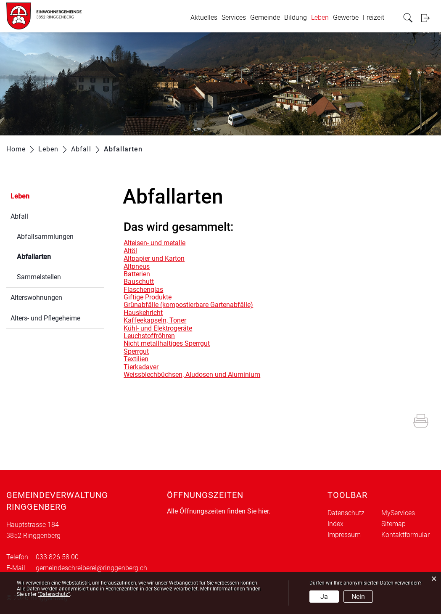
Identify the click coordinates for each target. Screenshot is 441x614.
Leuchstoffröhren (149, 336)
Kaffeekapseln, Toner (155, 320)
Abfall (19, 216)
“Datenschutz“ (54, 594)
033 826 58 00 (57, 557)
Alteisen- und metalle (154, 243)
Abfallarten (54, 256)
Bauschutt (139, 282)
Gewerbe (346, 17)
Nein (358, 597)
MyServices (398, 513)
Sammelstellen (39, 277)
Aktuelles (203, 17)
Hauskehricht (143, 313)
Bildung (295, 17)
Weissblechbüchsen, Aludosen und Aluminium (192, 374)
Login (428, 18)
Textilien (136, 359)
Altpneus (137, 266)
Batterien (137, 274)
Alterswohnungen (36, 298)
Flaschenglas (143, 290)
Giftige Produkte (148, 297)
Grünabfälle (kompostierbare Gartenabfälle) (188, 305)
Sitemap (393, 524)
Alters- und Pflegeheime (45, 318)
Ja (324, 597)
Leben (320, 17)
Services (234, 17)
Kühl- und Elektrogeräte (158, 328)
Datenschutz (345, 513)
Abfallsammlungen (45, 237)
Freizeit (373, 17)
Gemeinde (265, 17)
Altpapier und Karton (154, 258)
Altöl (130, 251)
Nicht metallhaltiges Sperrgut (167, 343)
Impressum (344, 535)
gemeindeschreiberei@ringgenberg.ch (91, 568)
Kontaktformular (405, 535)
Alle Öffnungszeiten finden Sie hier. (218, 511)
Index (335, 524)
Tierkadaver (141, 367)
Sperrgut (136, 351)
